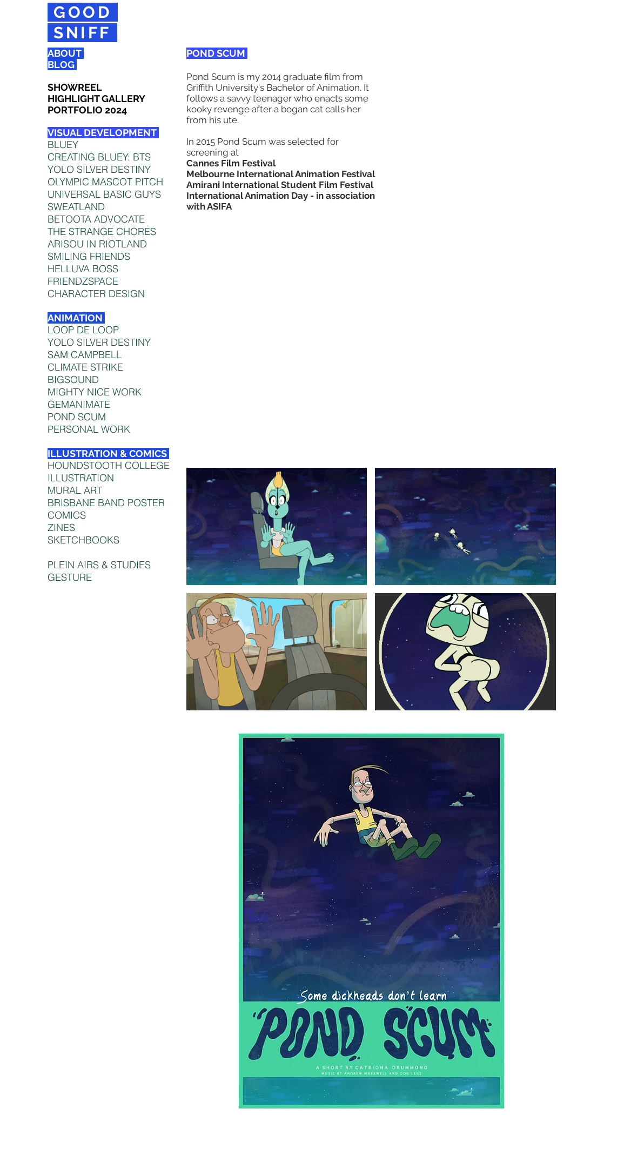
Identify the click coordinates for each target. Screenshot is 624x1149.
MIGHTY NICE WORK (95, 392)
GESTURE (70, 577)
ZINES (61, 527)
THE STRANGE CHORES (102, 231)
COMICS (67, 515)
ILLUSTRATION (81, 478)
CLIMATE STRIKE (85, 367)
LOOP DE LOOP (83, 330)
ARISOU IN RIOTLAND (97, 244)
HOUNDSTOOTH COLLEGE (109, 465)
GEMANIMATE (79, 404)
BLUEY (63, 144)
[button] (276, 526)
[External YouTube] (371, 329)
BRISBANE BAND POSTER (106, 502)
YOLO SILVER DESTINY (99, 342)
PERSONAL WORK (89, 429)
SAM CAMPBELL (85, 354)
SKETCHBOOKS (83, 540)
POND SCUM (77, 417)
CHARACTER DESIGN (96, 293)
